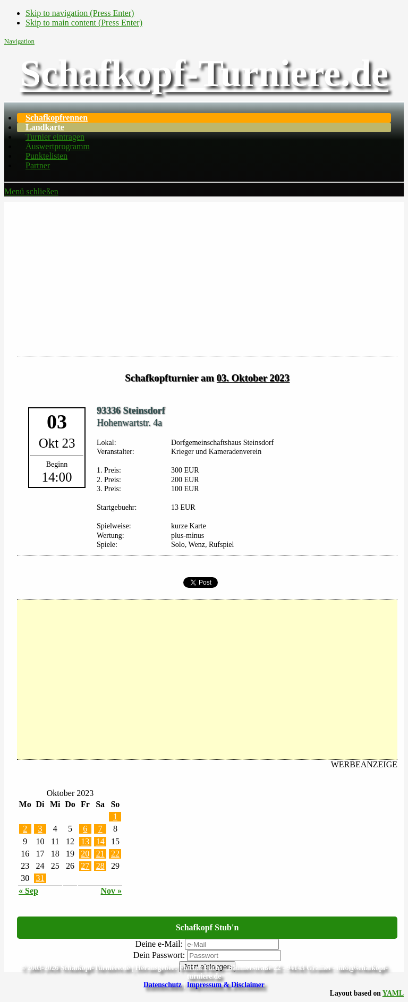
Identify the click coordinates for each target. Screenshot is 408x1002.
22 (115, 853)
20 (85, 853)
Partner (38, 165)
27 (85, 865)
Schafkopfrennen (57, 117)
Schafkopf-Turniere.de (204, 73)
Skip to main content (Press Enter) (84, 22)
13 (85, 841)
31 (40, 878)
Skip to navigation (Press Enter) (80, 13)
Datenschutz (162, 985)
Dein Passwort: (159, 955)
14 (100, 841)
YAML (393, 993)
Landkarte (45, 127)
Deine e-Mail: (159, 943)
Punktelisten (46, 155)
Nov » (111, 890)
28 (100, 865)
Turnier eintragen (55, 136)
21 (100, 853)
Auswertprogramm (58, 146)
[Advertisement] (204, 276)
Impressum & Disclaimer (226, 985)
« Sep (28, 890)
